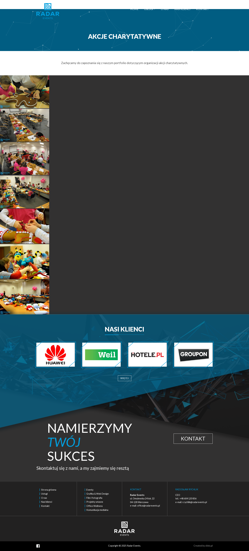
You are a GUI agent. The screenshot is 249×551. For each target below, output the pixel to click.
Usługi (148, 8)
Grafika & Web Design (97, 493)
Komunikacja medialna (97, 510)
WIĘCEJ (124, 378)
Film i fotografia (94, 497)
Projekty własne (94, 501)
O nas (164, 8)
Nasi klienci (182, 8)
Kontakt (202, 8)
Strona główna (48, 489)
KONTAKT (193, 438)
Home (134, 8)
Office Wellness (94, 506)
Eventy (89, 489)
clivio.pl (209, 545)
